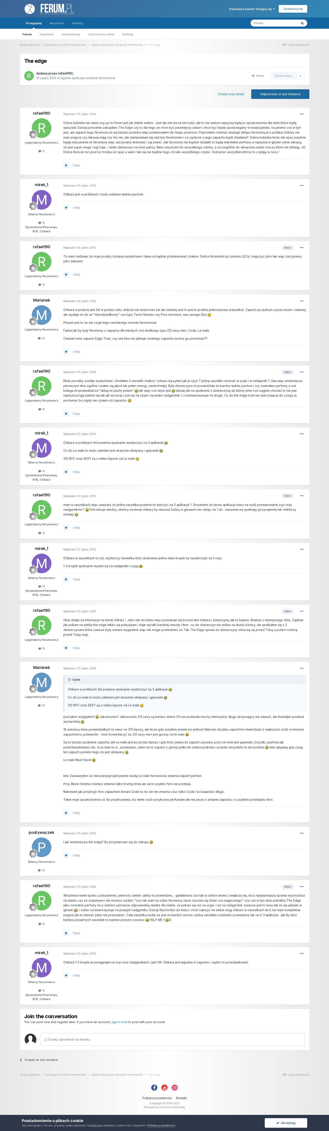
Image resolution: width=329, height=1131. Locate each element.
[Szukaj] (274, 23)
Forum (27, 34)
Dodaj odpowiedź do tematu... (68, 1039)
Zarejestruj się (293, 8)
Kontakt (181, 1098)
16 (41, 222)
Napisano (79, 114)
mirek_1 (41, 184)
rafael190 (65, 73)
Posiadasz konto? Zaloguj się (252, 9)
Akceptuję (285, 1123)
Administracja (71, 34)
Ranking (127, 34)
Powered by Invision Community (164, 1107)
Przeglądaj (34, 25)
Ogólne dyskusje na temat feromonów (87, 78)
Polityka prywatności (157, 1098)
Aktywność (56, 23)
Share (258, 75)
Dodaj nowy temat (231, 94)
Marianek (41, 300)
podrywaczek (41, 832)
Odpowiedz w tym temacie (280, 94)
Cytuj (76, 165)
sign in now (119, 1022)
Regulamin (47, 34)
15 (41, 151)
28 (41, 338)
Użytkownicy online (101, 34)
